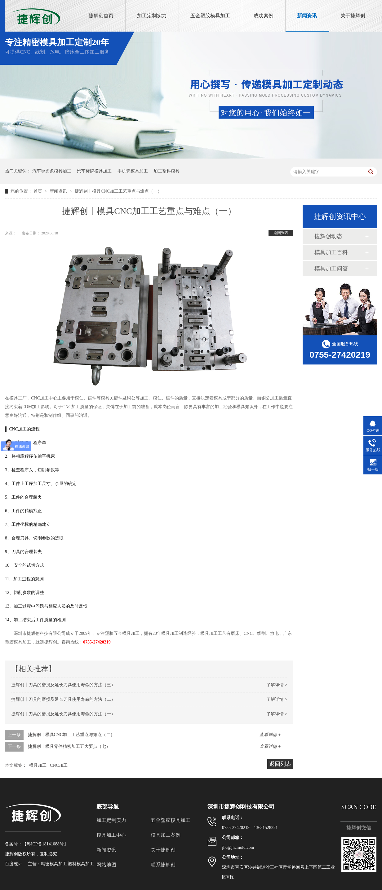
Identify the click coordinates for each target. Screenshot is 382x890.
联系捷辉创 (163, 864)
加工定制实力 (152, 15)
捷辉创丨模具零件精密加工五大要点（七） (69, 746)
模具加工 (38, 765)
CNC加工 (59, 765)
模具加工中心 (111, 835)
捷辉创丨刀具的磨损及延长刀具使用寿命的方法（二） (63, 699)
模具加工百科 (331, 252)
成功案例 (263, 15)
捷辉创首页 (101, 15)
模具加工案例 (165, 835)
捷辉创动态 (328, 236)
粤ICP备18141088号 (45, 844)
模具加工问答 (331, 268)
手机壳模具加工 (133, 171)
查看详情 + (270, 734)
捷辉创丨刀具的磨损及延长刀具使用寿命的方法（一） (63, 714)
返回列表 (280, 233)
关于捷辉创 (352, 15)
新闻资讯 (307, 15)
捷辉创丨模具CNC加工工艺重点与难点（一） (118, 191)
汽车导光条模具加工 (51, 171)
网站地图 (106, 864)
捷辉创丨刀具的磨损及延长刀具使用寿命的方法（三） (63, 685)
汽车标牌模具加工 (94, 171)
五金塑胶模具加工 (210, 15)
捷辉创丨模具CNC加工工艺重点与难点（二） (71, 734)
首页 (38, 191)
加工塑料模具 (166, 171)
